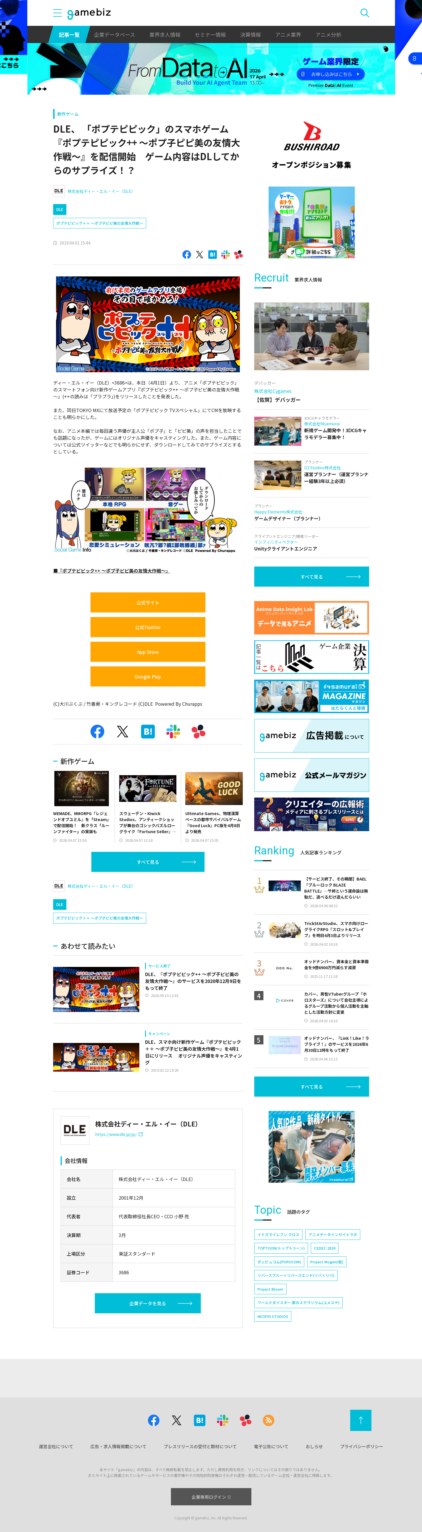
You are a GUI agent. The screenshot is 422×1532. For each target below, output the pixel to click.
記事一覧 (69, 34)
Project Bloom (270, 1289)
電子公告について (271, 1446)
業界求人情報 (164, 34)
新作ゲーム (68, 114)
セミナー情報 (210, 34)
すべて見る (148, 861)
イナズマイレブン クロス (278, 1234)
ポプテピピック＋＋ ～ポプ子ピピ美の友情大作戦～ (99, 223)
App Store (148, 651)
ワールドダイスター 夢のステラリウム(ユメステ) (298, 1302)
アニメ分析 (328, 34)
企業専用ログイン (211, 1497)
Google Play (148, 676)
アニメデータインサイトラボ (333, 1234)
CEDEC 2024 (324, 1248)
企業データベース (114, 34)
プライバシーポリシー (361, 1446)
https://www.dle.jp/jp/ (119, 1134)
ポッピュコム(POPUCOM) (279, 1262)
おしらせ (314, 1446)
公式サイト (147, 602)
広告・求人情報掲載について (118, 1446)
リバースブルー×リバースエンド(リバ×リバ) (295, 1275)
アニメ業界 (288, 34)
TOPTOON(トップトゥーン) (281, 1248)
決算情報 (250, 34)
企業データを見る (147, 1303)
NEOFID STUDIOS (272, 1316)
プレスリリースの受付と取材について (200, 1446)
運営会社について (56, 1446)
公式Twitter (148, 627)
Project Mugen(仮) (326, 1262)
